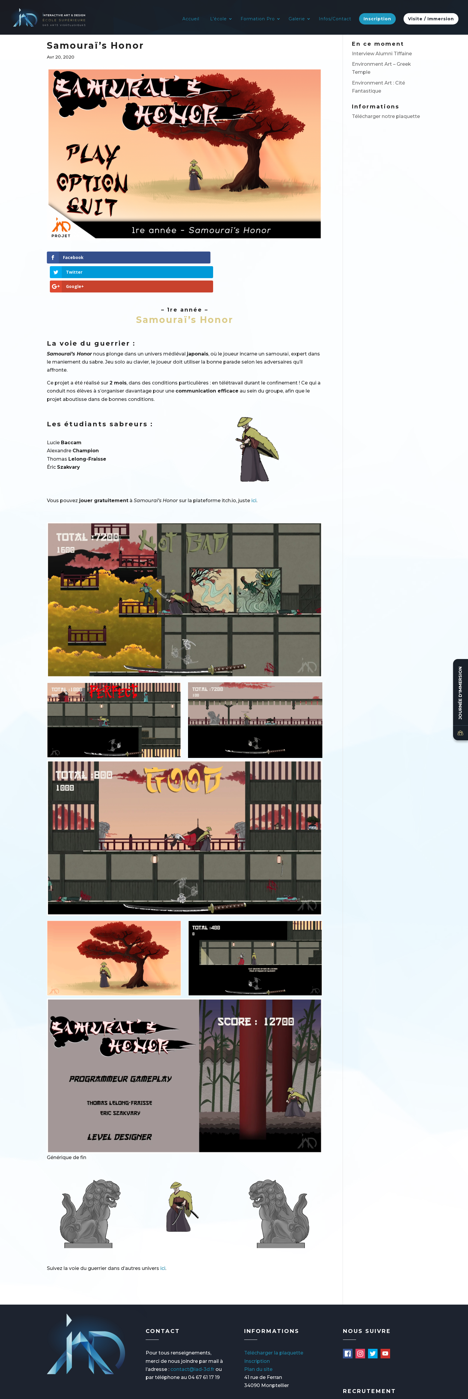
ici (253, 471)
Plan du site (258, 1340)
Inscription (377, 19)
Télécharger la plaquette (273, 1324)
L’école (218, 19)
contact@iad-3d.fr (192, 1340)
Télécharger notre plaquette (386, 116)
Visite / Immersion (431, 19)
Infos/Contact (335, 19)
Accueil (190, 19)
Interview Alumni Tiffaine (382, 53)
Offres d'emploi (364, 1383)
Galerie (297, 19)
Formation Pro (258, 19)
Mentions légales (81, 1391)
